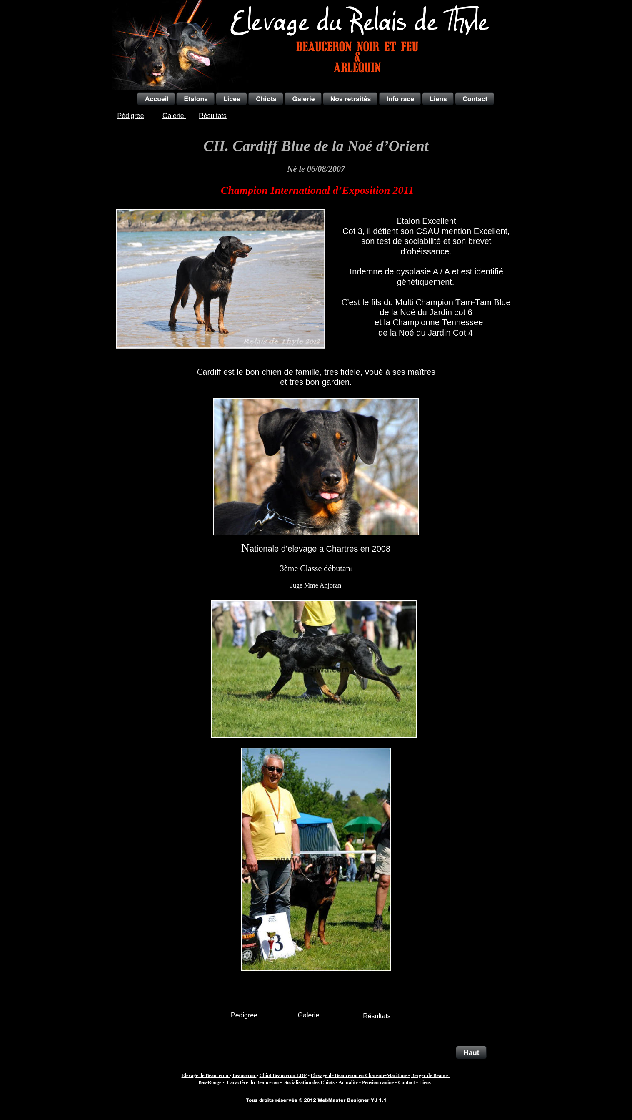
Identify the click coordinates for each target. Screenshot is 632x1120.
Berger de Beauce (430, 1075)
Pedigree (244, 1015)
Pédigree (130, 115)
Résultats (377, 1016)
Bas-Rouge (210, 1082)
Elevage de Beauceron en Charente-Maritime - (360, 1075)
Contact (407, 1082)
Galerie (309, 1015)
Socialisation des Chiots (310, 1082)
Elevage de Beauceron (206, 1075)
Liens (425, 1082)
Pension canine (378, 1082)
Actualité (348, 1082)
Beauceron (244, 1075)
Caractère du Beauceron (253, 1082)
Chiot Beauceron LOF (282, 1075)
